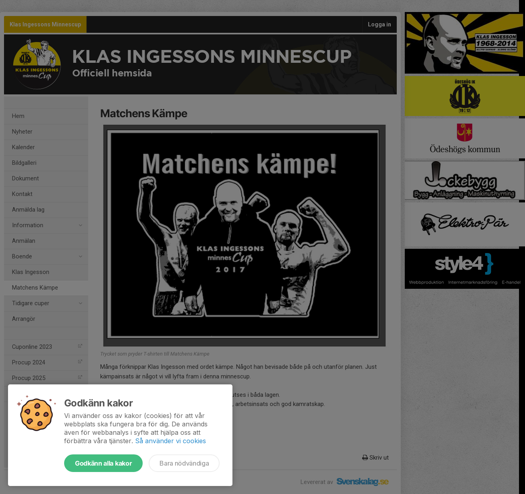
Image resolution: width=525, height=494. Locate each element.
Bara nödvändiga (184, 463)
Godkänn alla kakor (103, 463)
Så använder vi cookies (170, 441)
